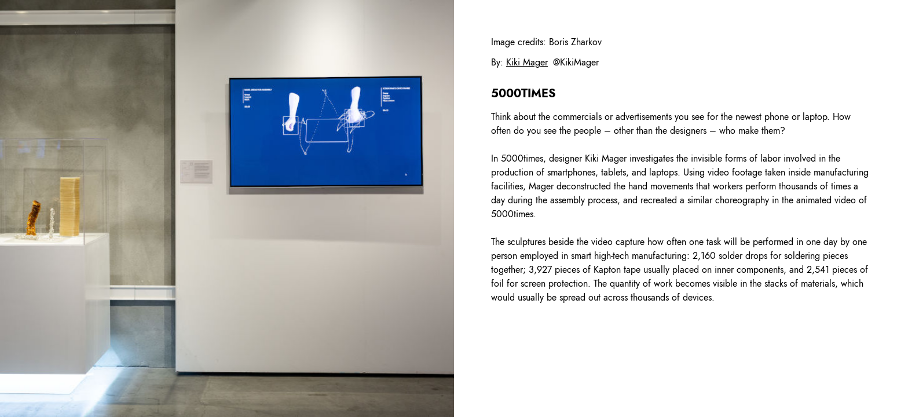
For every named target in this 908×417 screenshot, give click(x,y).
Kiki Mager (527, 62)
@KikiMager (576, 62)
